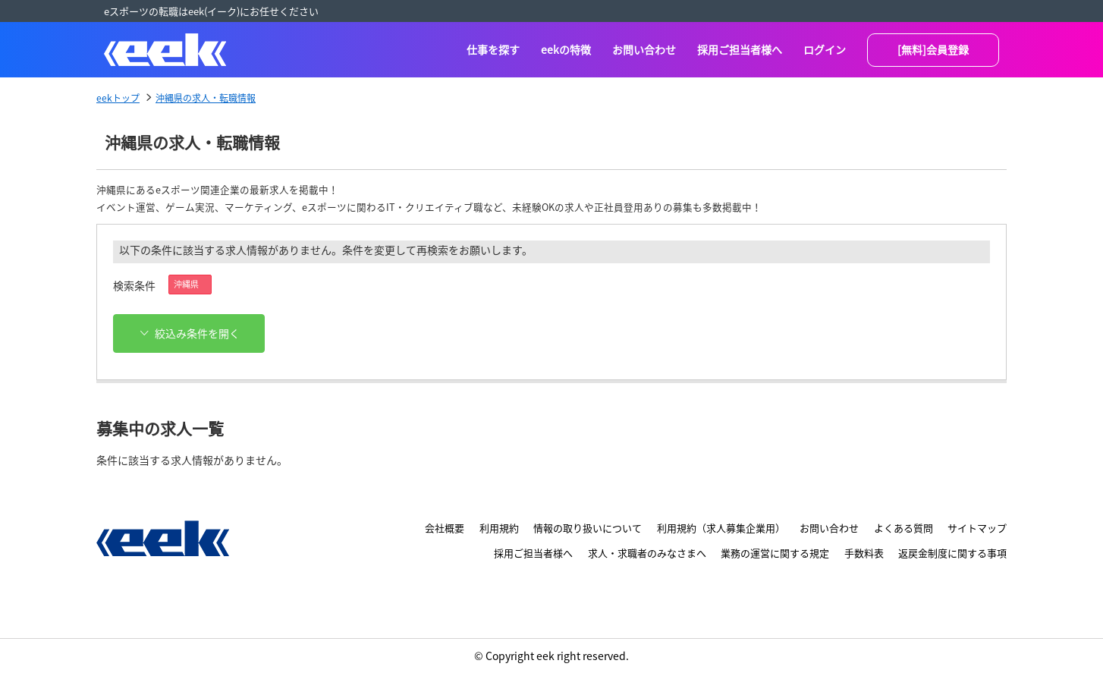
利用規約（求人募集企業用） (721, 527)
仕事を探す (493, 49)
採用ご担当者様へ (739, 49)
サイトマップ (977, 527)
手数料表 (864, 553)
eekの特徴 (566, 49)
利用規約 (499, 527)
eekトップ (118, 97)
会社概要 (444, 527)
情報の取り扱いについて (587, 527)
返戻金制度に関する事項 (952, 553)
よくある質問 (903, 527)
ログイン (824, 49)
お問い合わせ (644, 49)
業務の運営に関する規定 (775, 553)
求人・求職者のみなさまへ (647, 553)
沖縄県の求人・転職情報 (206, 97)
